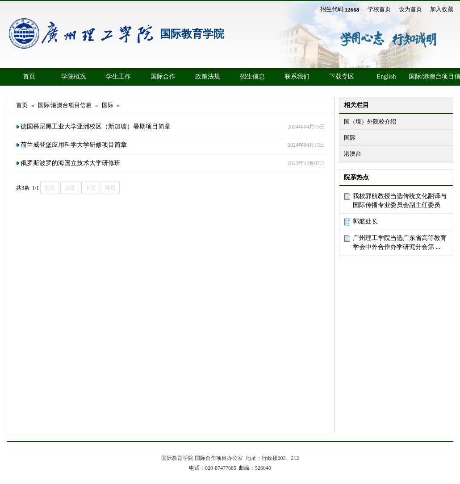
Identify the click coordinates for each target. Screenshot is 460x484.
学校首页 (379, 9)
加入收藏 (441, 9)
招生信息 (252, 76)
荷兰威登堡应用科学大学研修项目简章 (74, 144)
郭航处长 (365, 221)
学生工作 (118, 76)
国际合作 (163, 76)
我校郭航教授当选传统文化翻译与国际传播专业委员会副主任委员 (400, 200)
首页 (29, 76)
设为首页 (410, 9)
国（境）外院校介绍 (370, 121)
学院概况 (73, 76)
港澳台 (352, 153)
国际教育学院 (192, 34)
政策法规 (207, 76)
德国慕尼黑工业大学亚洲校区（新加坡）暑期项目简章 (96, 126)
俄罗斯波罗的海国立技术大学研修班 (71, 163)
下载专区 (341, 76)
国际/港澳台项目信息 (431, 76)
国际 (349, 137)
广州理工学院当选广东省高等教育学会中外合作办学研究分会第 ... (400, 242)
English (386, 76)
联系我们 (296, 76)
